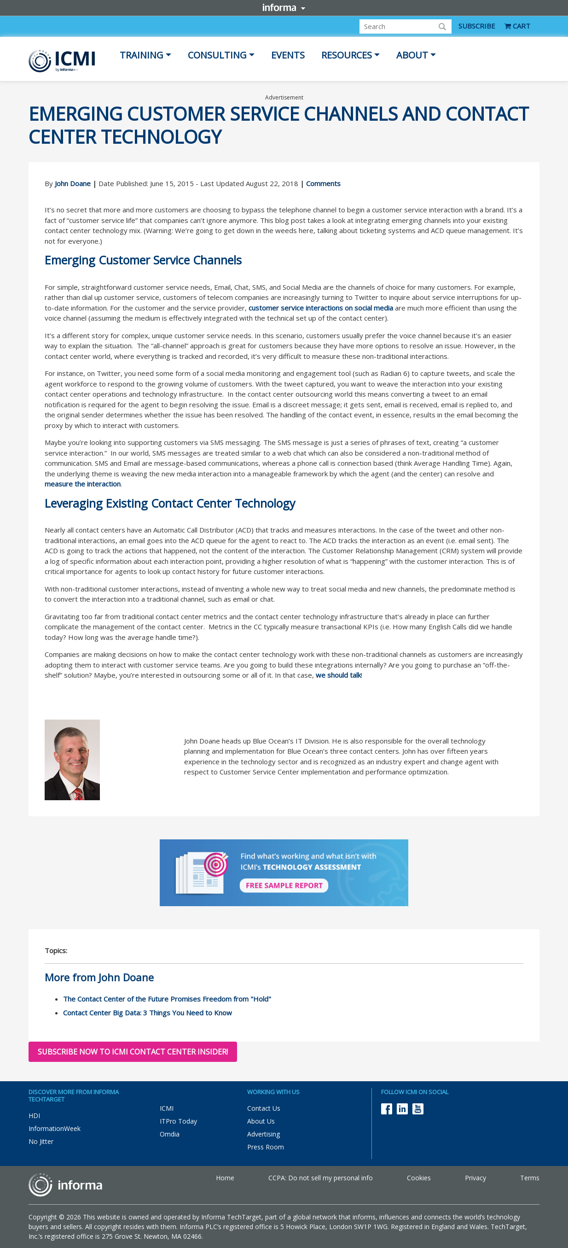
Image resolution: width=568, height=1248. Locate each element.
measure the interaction (83, 483)
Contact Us (263, 1108)
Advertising (263, 1134)
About (412, 55)
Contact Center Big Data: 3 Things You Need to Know (147, 1012)
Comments (323, 183)
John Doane (73, 183)
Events (288, 55)
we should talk (338, 675)
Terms (529, 1177)
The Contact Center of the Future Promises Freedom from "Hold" (167, 998)
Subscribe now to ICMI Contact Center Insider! (133, 1052)
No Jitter (41, 1141)
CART (517, 25)
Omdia (170, 1134)
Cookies (419, 1177)
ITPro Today (178, 1121)
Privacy (475, 1177)
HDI (34, 1115)
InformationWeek (55, 1128)
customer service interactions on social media (321, 307)
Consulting (217, 55)
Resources (346, 55)
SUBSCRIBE (476, 25)
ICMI (167, 1108)
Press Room (265, 1147)
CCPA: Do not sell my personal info (320, 1177)
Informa (284, 7)
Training (141, 55)
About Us (261, 1121)
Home (225, 1177)
